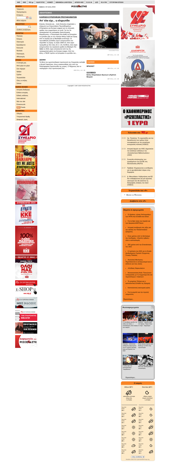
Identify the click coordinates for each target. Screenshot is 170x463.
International (21, 98)
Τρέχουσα (20, 9)
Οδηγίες (19, 113)
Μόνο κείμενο (21, 20)
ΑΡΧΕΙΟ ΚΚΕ (79, 2)
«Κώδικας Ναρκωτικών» (136, 268)
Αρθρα (19, 71)
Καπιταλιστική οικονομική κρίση (139, 288)
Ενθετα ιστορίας (22, 92)
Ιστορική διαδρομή (23, 90)
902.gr (31, 2)
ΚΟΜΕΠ (50, 2)
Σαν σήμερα (21, 69)
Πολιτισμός (20, 54)
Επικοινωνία (21, 104)
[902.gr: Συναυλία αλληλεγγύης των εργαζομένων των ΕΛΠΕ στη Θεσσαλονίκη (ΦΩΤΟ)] (124, 159)
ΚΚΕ (18, 2)
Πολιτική (19, 36)
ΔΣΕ (96, 2)
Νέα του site (21, 101)
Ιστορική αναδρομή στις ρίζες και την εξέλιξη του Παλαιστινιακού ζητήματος (138, 230)
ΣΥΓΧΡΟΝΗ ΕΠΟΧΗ (116, 2)
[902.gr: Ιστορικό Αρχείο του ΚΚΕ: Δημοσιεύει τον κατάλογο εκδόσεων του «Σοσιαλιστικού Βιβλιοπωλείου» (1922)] (124, 149)
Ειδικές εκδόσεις (22, 95)
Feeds (21, 107)
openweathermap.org (143, 459)
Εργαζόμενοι (21, 45)
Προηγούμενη (21, 12)
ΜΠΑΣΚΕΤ (90, 66)
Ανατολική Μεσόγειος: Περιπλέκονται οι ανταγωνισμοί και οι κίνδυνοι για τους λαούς (138, 262)
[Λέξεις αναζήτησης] (22, 27)
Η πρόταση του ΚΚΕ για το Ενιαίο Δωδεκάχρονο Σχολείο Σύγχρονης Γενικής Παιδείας (138, 253)
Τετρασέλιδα (21, 77)
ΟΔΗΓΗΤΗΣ (40, 2)
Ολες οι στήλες (22, 80)
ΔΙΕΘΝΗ (42, 60)
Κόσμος (19, 39)
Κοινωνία (20, 48)
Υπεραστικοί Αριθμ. (23, 116)
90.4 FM (104, 2)
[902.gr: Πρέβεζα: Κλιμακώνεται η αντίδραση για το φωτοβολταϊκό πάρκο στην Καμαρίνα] (124, 168)
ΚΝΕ (24, 2)
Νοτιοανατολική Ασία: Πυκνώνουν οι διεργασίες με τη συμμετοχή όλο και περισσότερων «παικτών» (138, 275)
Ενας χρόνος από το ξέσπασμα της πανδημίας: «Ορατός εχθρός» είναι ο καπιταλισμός (137, 238)
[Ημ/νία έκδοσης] (21, 18)
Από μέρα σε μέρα (23, 65)
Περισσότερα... (128, 299)
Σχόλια (19, 74)
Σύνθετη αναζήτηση (23, 30)
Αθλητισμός (21, 56)
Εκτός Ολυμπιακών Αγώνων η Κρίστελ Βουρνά (103, 75)
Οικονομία (20, 42)
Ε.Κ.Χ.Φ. (89, 2)
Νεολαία (19, 51)
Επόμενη (20, 15)
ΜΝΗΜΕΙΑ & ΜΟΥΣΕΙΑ (64, 2)
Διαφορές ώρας (22, 119)
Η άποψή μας (21, 63)
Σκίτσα (19, 83)
